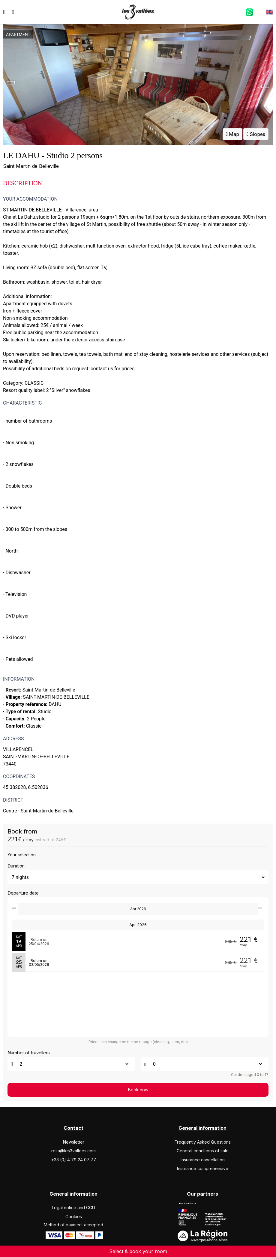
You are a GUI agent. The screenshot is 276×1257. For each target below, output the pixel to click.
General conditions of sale (203, 1150)
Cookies (73, 1216)
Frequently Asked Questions (203, 1142)
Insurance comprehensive (202, 1168)
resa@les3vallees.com (73, 1150)
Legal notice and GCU (73, 1207)
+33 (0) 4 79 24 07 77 (73, 1159)
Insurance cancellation (203, 1159)
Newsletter (73, 1142)
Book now (138, 1089)
